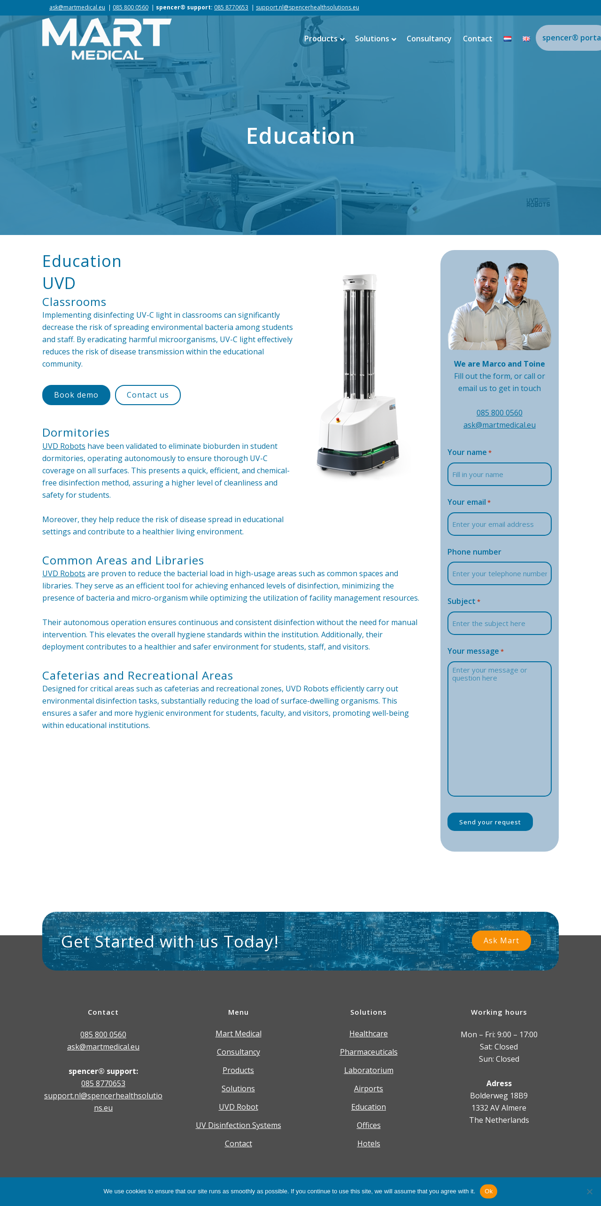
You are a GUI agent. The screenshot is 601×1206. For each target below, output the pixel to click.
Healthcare (368, 1033)
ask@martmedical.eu (77, 7)
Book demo (76, 395)
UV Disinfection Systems (238, 1125)
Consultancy (238, 1052)
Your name (469, 452)
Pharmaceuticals (369, 1052)
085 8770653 (231, 7)
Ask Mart (501, 940)
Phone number (474, 552)
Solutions (238, 1088)
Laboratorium (368, 1070)
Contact (238, 1143)
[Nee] (589, 1191)
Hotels (368, 1143)
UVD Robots (63, 446)
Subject (463, 601)
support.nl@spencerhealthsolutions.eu (307, 7)
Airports (368, 1088)
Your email (469, 502)
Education (368, 1107)
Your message (475, 651)
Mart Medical (239, 1033)
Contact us (148, 395)
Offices (369, 1125)
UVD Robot (238, 1107)
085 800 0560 (130, 7)
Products (238, 1070)
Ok (489, 1191)
